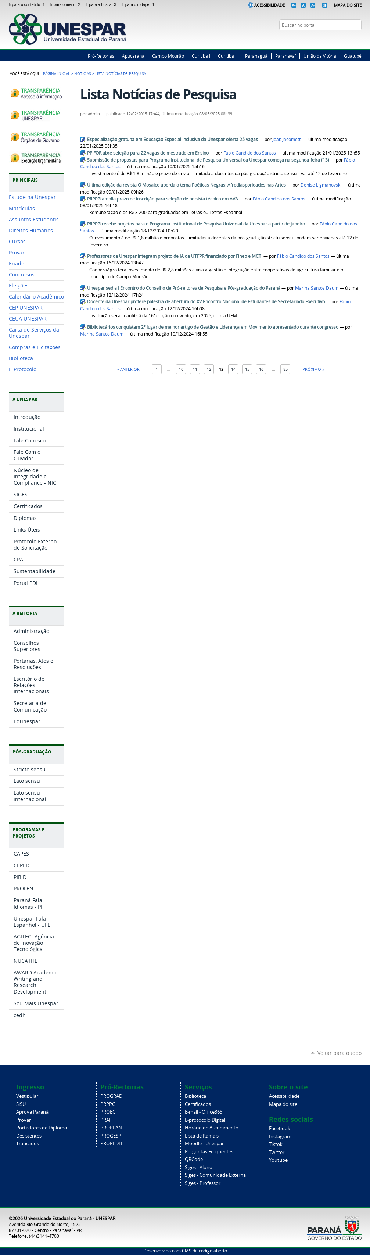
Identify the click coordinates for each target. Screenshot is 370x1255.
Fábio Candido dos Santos (249, 153)
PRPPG (107, 1104)
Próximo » (313, 369)
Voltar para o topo (339, 1052)
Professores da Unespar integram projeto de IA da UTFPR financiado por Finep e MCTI (174, 256)
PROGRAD (111, 1096)
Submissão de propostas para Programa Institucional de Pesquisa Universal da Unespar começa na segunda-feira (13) (208, 160)
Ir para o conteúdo (28, 4)
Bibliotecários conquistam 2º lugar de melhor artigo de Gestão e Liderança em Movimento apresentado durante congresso (212, 327)
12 (209, 369)
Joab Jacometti (287, 139)
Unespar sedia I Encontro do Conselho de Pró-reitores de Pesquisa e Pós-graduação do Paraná (183, 288)
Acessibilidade (269, 5)
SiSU (21, 1104)
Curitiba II (227, 56)
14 (233, 369)
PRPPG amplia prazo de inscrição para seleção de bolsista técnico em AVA (162, 199)
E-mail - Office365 (203, 1112)
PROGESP (110, 1136)
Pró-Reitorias (101, 56)
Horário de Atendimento (211, 1128)
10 (181, 369)
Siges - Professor (202, 1183)
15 (247, 369)
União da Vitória (319, 56)
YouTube (358, 39)
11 (195, 369)
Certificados (198, 1104)
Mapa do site (283, 1104)
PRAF (106, 1120)
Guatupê (353, 56)
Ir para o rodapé (138, 4)
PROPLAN (111, 1128)
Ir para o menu (66, 4)
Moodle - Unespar (204, 1143)
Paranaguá (256, 56)
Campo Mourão (168, 56)
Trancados (27, 1143)
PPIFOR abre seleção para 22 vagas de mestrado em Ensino (148, 153)
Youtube (278, 1160)
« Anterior (128, 369)
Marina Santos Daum (316, 288)
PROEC (107, 1112)
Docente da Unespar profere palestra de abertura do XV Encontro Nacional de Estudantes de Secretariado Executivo (206, 302)
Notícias (82, 73)
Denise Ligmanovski (321, 185)
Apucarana (133, 56)
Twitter (339, 39)
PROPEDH (111, 1143)
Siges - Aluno (198, 1167)
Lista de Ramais (202, 1136)
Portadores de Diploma (41, 1128)
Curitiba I (201, 56)
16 (261, 369)
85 (285, 369)
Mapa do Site (348, 5)
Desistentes (29, 1136)
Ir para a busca (102, 4)
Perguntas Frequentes (209, 1152)
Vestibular (27, 1096)
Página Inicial (56, 73)
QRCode (194, 1159)
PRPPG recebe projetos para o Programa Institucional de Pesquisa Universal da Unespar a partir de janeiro (196, 224)
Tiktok (276, 1144)
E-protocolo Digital (205, 1120)
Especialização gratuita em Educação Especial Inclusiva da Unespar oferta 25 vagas (172, 139)
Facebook (330, 39)
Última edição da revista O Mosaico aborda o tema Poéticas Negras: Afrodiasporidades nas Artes (186, 185)
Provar (23, 1120)
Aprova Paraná (32, 1112)
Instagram (348, 39)
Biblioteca (195, 1096)
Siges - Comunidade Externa (215, 1175)
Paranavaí (285, 56)
